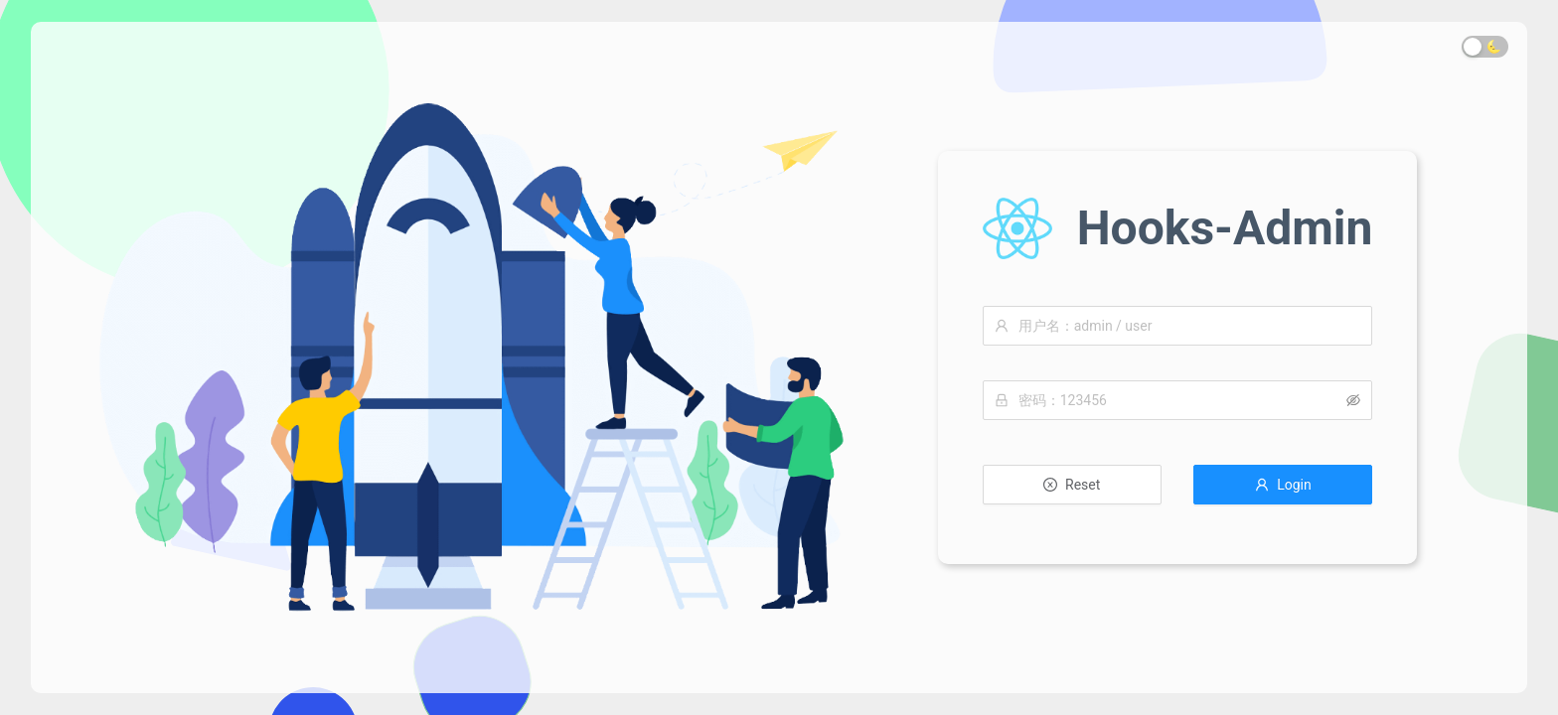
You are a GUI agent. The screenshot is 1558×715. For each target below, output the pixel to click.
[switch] (1485, 47)
